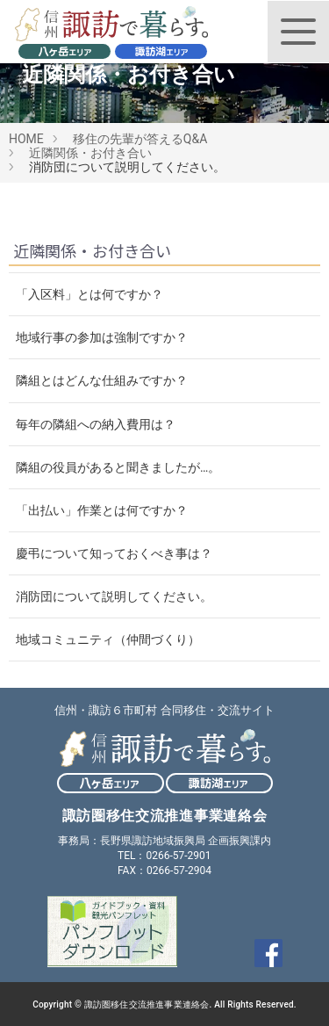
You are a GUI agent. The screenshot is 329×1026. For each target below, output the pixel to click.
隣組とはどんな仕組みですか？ (102, 380)
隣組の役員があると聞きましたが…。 (118, 467)
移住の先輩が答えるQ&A (140, 139)
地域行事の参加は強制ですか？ (102, 337)
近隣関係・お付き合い (90, 153)
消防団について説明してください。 (114, 596)
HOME (26, 139)
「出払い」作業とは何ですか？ (102, 510)
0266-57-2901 (178, 855)
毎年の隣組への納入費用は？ (95, 424)
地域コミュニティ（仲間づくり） (108, 639)
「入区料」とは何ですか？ (89, 294)
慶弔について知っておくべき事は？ (114, 553)
